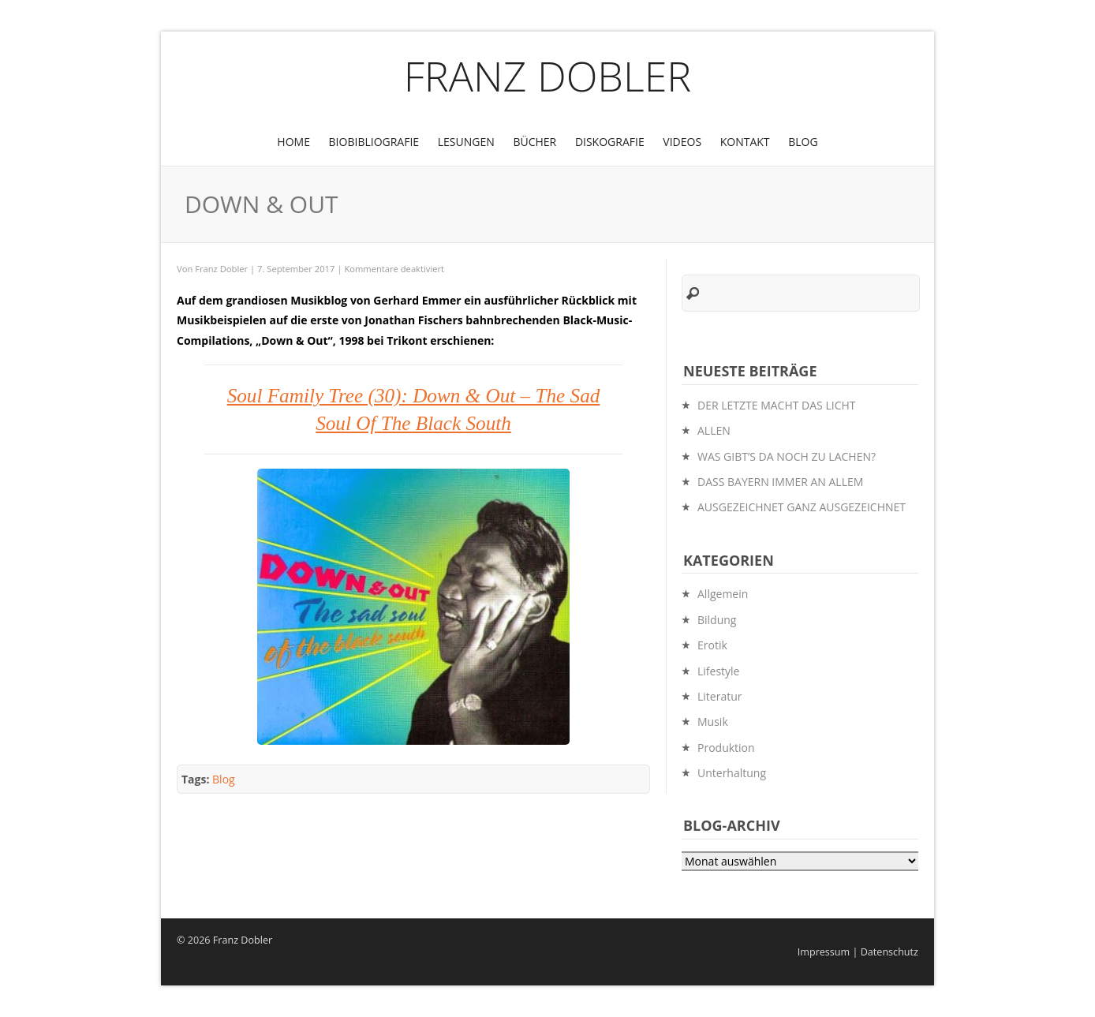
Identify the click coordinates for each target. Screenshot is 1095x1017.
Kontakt (745, 141)
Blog (802, 141)
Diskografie (610, 141)
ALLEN (714, 430)
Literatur (719, 696)
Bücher (534, 141)
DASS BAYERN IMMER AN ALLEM (780, 481)
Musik (712, 721)
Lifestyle (718, 671)
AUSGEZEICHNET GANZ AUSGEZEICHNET (801, 506)
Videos (682, 141)
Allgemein (722, 593)
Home (293, 141)
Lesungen (466, 141)
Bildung (716, 619)
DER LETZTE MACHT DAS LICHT (776, 405)
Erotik (712, 644)
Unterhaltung (731, 772)
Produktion (726, 747)
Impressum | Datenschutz (858, 952)
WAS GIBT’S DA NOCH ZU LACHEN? (786, 456)
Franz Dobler (548, 75)
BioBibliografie (374, 141)
